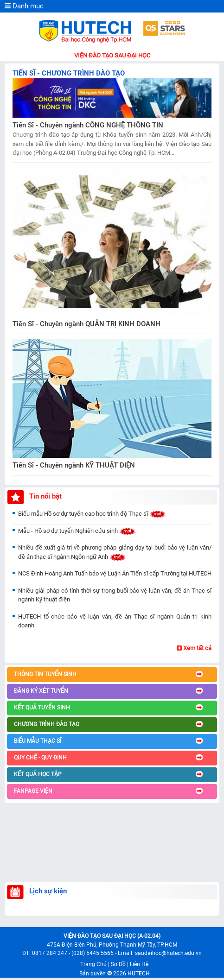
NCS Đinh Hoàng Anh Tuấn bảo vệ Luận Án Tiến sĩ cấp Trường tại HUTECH (114, 573)
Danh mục (24, 6)
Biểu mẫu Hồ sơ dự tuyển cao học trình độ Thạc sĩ (92, 513)
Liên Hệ (139, 964)
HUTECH (139, 973)
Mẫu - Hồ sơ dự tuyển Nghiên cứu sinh (77, 530)
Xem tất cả (194, 648)
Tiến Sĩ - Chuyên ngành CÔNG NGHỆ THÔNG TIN (88, 125)
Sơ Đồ (118, 964)
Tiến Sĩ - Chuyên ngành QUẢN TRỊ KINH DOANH (86, 324)
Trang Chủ (93, 964)
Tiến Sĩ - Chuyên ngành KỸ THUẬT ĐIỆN (74, 465)
